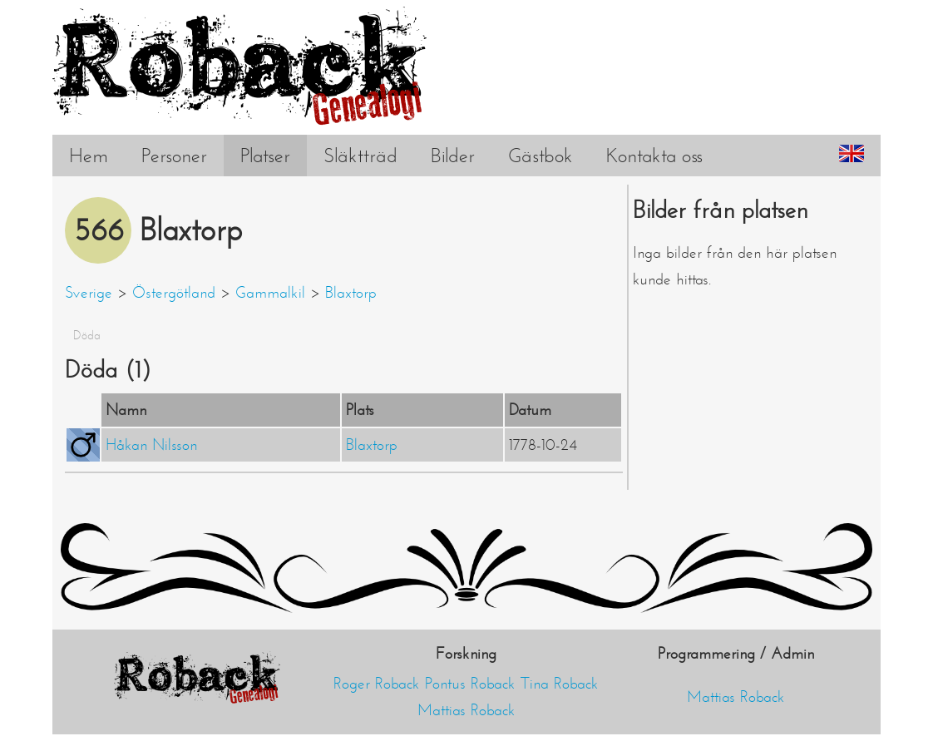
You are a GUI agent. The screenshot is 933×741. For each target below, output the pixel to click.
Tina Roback (560, 683)
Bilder (453, 155)
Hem (88, 155)
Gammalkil (270, 293)
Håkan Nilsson (151, 445)
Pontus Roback (470, 683)
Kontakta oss (654, 155)
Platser (265, 155)
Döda (87, 335)
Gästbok (540, 155)
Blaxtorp (351, 293)
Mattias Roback (466, 710)
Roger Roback (376, 683)
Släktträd (360, 155)
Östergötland (173, 293)
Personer (174, 155)
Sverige (88, 293)
